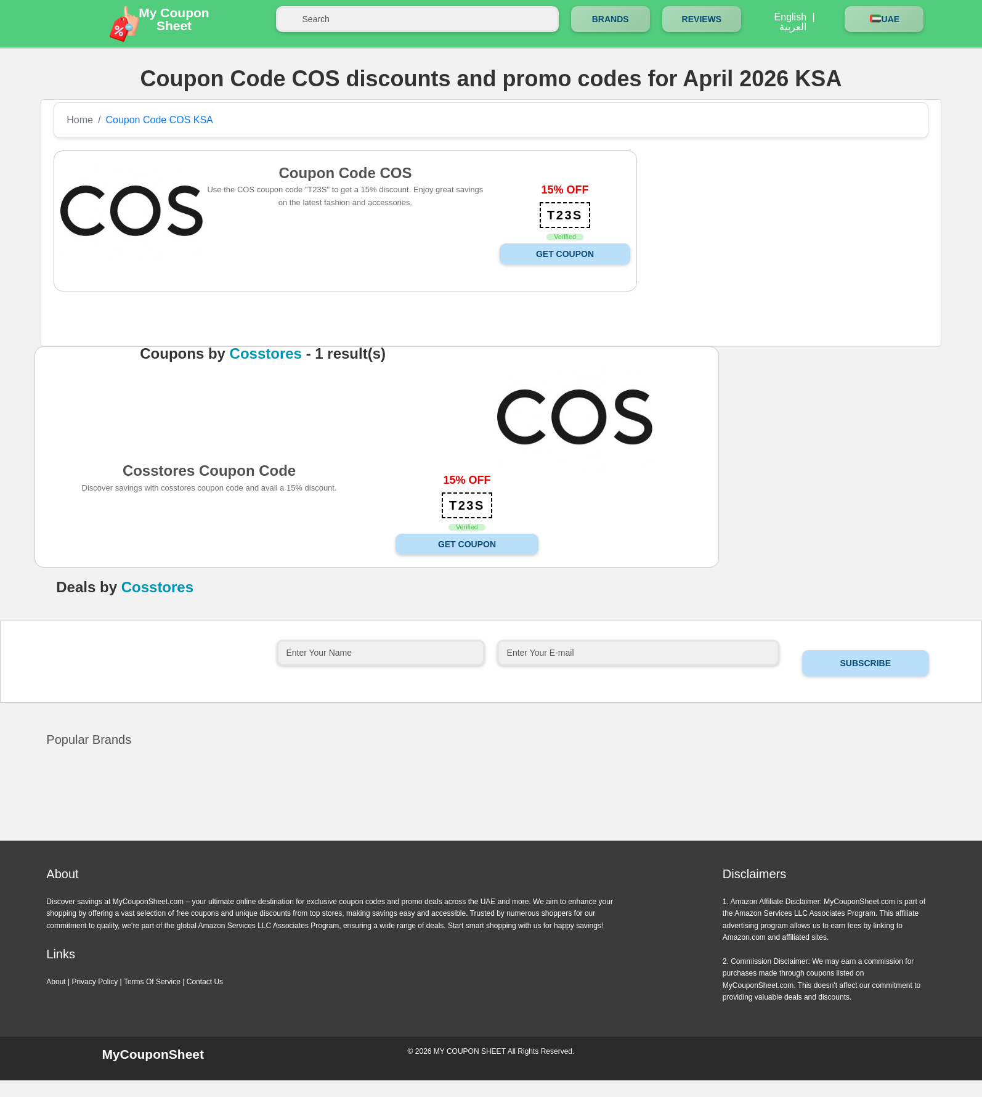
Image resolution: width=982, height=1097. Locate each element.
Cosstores (266, 353)
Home (80, 120)
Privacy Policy (94, 981)
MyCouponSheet (153, 1054)
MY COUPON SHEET (470, 1051)
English (790, 17)
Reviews (702, 19)
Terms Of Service (152, 981)
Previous (477, 838)
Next (505, 838)
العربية (792, 27)
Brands (610, 19)
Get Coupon (565, 254)
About (55, 981)
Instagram (829, 1057)
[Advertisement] (780, 236)
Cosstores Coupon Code (209, 470)
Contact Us (205, 981)
